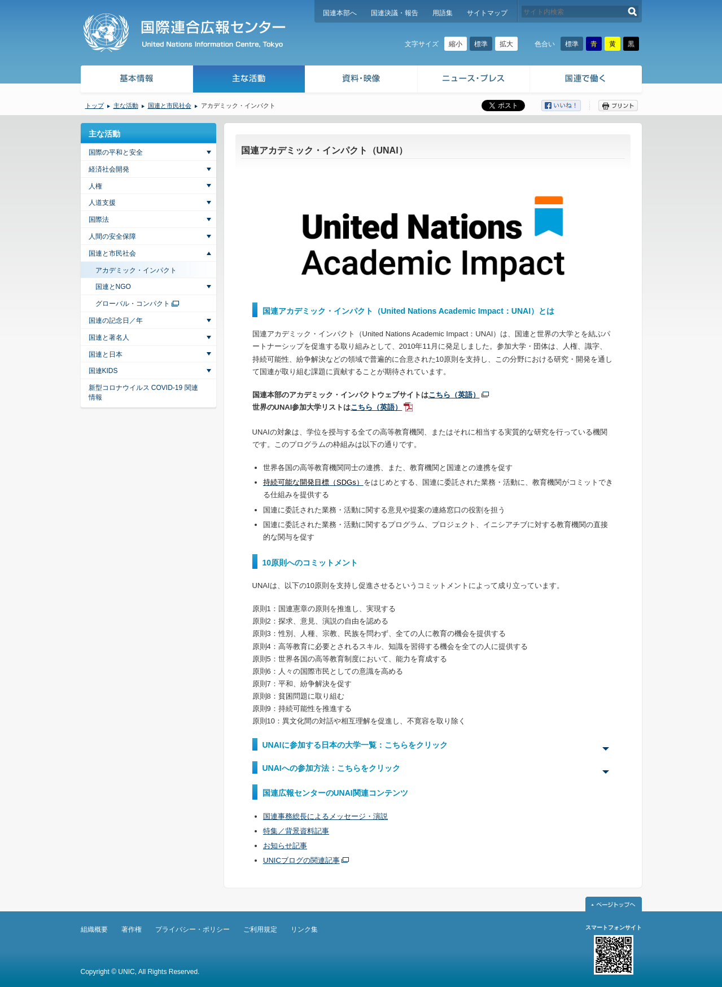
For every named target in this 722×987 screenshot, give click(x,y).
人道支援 (102, 203)
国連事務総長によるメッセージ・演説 (325, 816)
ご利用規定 (260, 929)
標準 (481, 44)
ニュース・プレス (474, 80)
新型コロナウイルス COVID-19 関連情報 (143, 392)
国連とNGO (113, 287)
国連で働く (587, 80)
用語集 (442, 13)
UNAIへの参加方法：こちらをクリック (331, 768)
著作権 (131, 929)
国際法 (99, 219)
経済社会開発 (109, 169)
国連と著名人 (109, 337)
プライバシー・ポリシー (192, 929)
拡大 (506, 44)
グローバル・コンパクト (132, 304)
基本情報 (136, 80)
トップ (94, 105)
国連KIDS (103, 371)
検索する (632, 11)
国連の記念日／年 (116, 320)
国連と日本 (105, 354)
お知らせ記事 (285, 845)
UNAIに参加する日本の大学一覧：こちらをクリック (355, 744)
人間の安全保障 (112, 236)
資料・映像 (361, 80)
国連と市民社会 (169, 105)
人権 (95, 186)
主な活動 (249, 80)
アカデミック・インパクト (136, 270)
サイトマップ (487, 13)
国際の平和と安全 (116, 152)
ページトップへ (613, 904)
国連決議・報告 (394, 13)
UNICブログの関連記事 (301, 860)
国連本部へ (340, 13)
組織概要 (94, 929)
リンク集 (304, 929)
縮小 (455, 44)
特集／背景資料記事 (296, 831)
